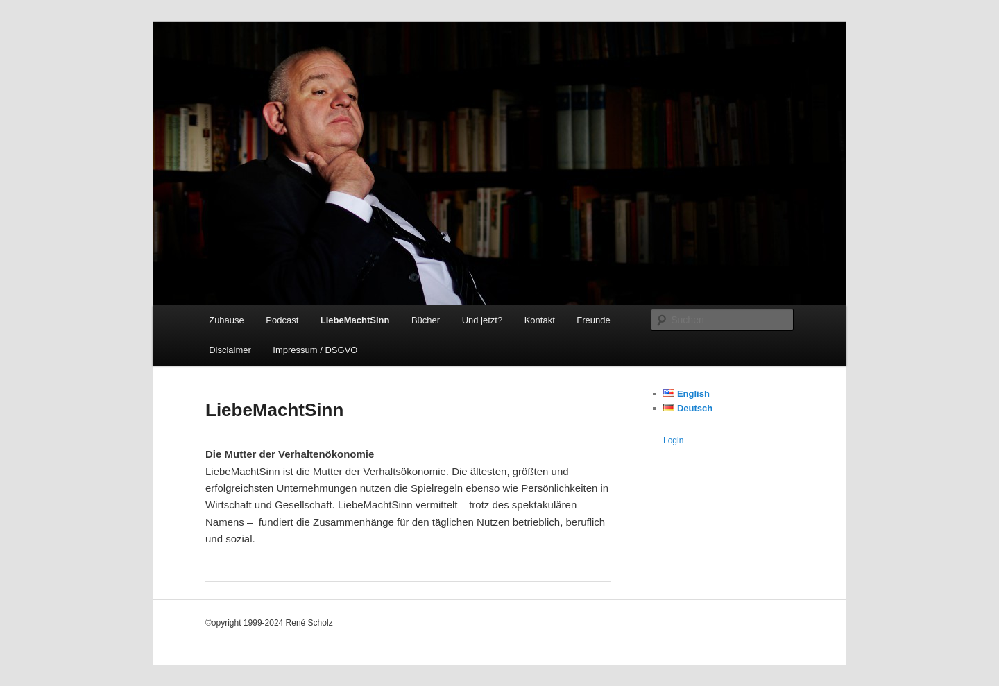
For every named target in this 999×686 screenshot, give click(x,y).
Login (673, 440)
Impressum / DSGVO (315, 350)
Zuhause (226, 320)
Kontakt (539, 320)
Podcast (282, 320)
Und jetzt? (482, 320)
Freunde (593, 320)
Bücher (425, 320)
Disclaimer (230, 350)
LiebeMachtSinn (355, 320)
